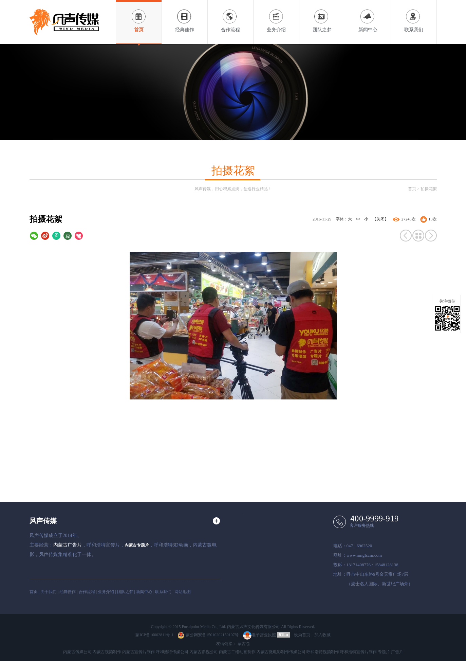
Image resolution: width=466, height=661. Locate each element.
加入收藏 (322, 634)
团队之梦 (322, 16)
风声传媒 (43, 520)
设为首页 (302, 634)
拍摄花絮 (429, 188)
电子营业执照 (259, 634)
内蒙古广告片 (67, 545)
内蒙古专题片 (137, 545)
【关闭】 (380, 219)
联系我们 (413, 16)
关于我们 (48, 591)
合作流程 (230, 16)
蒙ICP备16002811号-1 (154, 634)
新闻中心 (368, 16)
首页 (139, 16)
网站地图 (182, 591)
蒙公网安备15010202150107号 (208, 634)
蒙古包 (244, 643)
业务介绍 (276, 16)
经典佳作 (184, 16)
